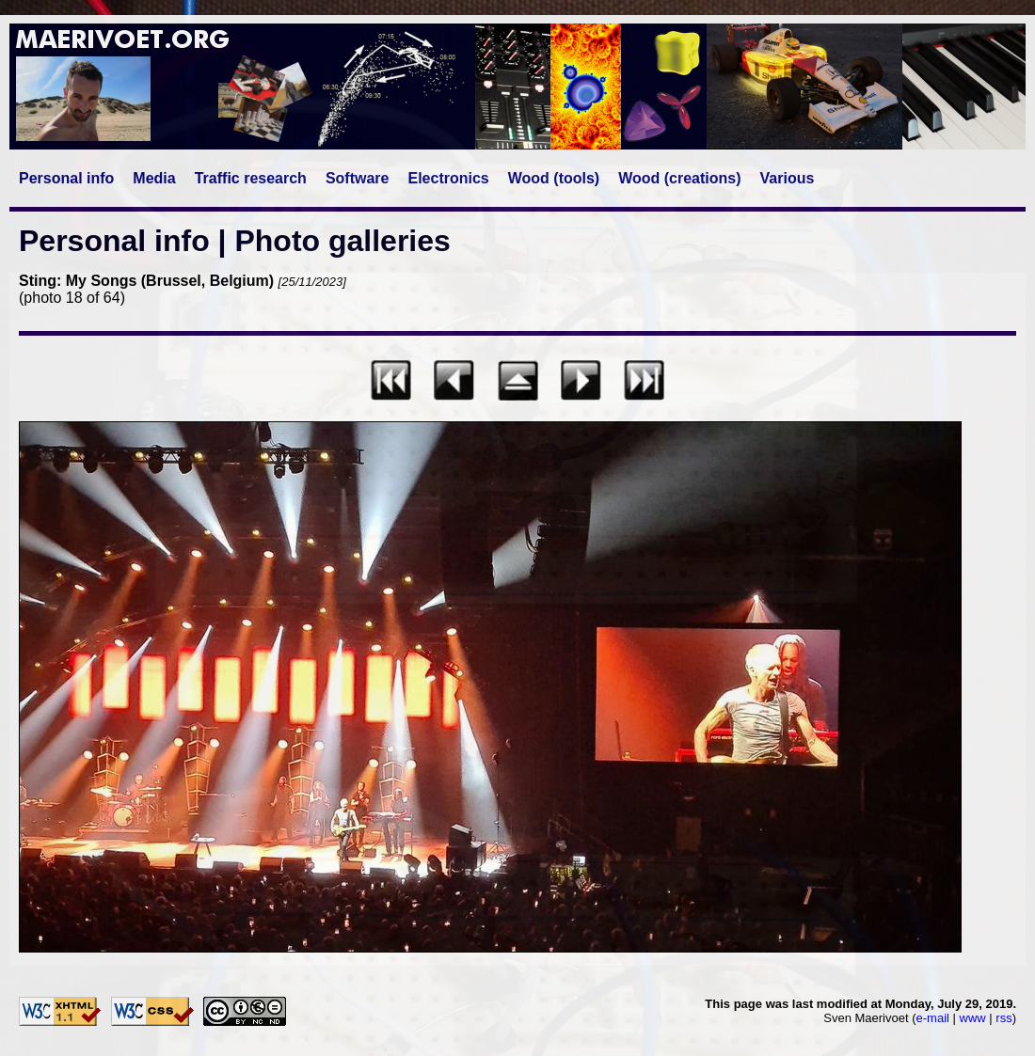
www (973, 1018)
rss (1003, 1018)
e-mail (932, 1018)
